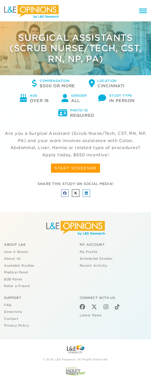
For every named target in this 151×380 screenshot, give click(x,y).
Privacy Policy (16, 325)
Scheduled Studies (96, 258)
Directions (13, 312)
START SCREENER (75, 168)
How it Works (16, 252)
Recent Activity (93, 265)
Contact (11, 319)
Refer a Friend (17, 286)
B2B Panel (13, 279)
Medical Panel (16, 272)
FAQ (8, 305)
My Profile (89, 252)
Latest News (91, 315)
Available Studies (19, 265)
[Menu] (143, 12)
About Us (12, 258)
